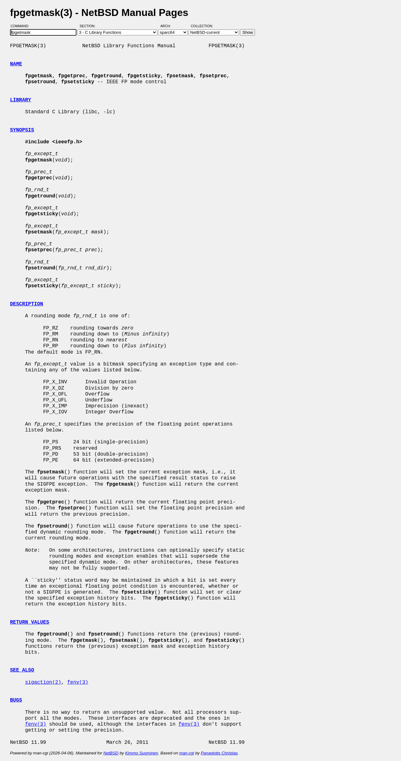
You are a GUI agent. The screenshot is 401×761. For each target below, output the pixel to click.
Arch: (168, 26)
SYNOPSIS (22, 130)
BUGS (16, 700)
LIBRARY (20, 100)
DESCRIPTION (26, 304)
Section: (89, 26)
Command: (22, 26)
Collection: (202, 26)
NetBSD (110, 753)
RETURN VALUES (29, 622)
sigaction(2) (43, 682)
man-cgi (186, 753)
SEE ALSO (22, 670)
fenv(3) (77, 682)
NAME (16, 64)
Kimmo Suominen (141, 753)
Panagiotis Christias (219, 753)
